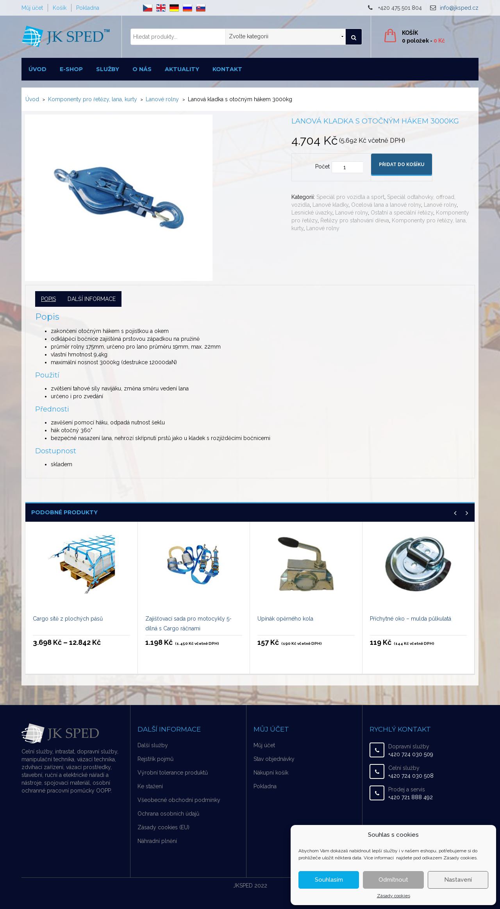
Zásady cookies (393, 895)
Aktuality (182, 69)
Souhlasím (329, 879)
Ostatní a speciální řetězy (402, 212)
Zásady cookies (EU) (163, 827)
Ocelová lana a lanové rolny (386, 205)
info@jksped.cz (459, 8)
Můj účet (32, 8)
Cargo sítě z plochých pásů (68, 619)
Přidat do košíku (401, 164)
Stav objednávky (274, 759)
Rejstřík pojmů (155, 759)
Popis (48, 299)
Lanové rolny (162, 99)
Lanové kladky (330, 205)
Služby (107, 69)
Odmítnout (393, 879)
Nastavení (458, 879)
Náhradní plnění (157, 841)
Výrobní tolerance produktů (173, 772)
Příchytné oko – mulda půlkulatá (410, 619)
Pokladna (87, 8)
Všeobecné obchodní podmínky (179, 800)
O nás (142, 69)
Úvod (37, 69)
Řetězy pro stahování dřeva (354, 220)
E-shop (71, 69)
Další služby (153, 745)
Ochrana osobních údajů (168, 814)
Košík (59, 8)
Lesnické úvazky (311, 212)
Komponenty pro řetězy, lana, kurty (92, 99)
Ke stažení (150, 786)
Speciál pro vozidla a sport (350, 197)
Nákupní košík (271, 772)
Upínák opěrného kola (285, 619)
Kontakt (227, 69)
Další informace (92, 299)
